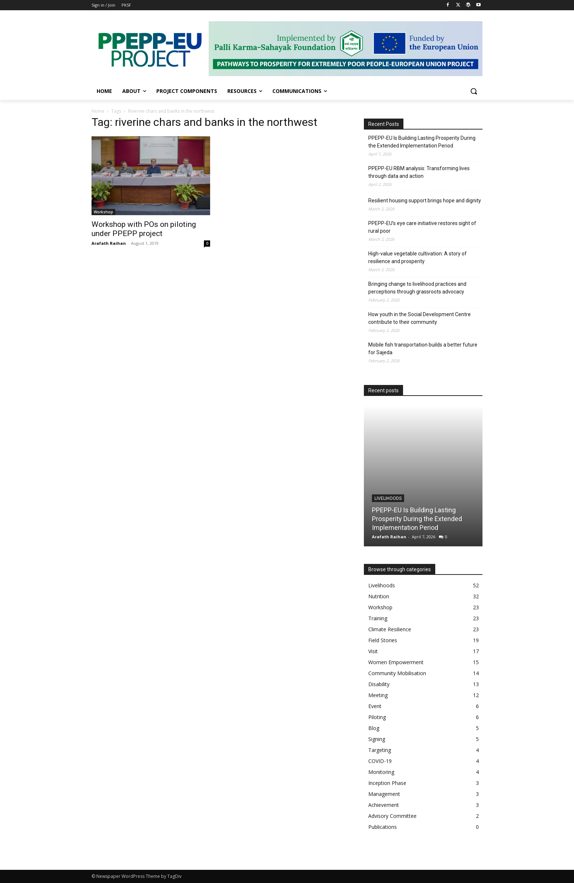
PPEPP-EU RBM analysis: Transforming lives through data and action (419, 172)
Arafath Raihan (109, 243)
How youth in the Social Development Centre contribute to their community (419, 318)
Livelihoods (388, 498)
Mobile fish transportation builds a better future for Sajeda (422, 348)
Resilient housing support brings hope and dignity (424, 200)
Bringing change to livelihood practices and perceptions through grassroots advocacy (417, 288)
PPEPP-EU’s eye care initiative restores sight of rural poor (422, 227)
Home (98, 111)
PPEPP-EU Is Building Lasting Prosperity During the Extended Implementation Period (422, 142)
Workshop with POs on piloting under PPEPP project (144, 229)
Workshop (103, 211)
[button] (473, 91)
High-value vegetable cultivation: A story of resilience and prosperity (417, 257)
